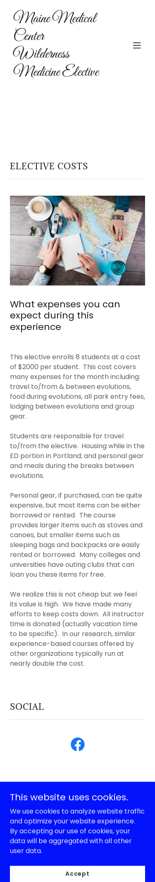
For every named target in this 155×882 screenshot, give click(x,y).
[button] (137, 45)
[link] (57, 73)
